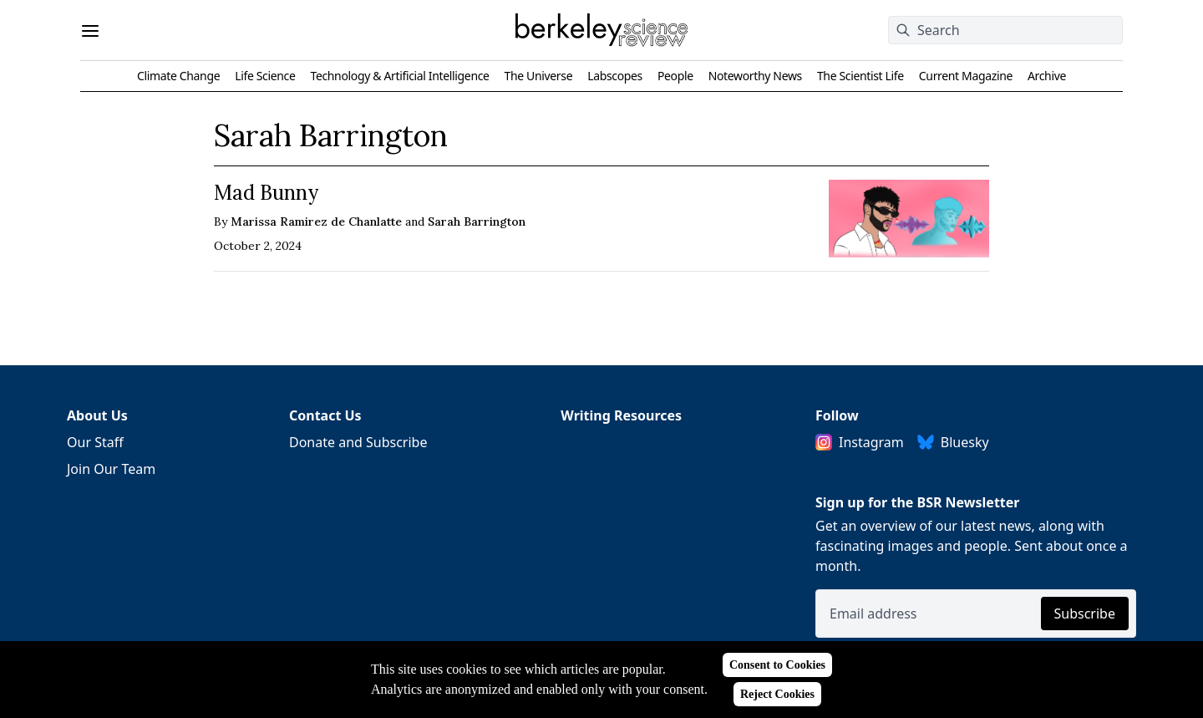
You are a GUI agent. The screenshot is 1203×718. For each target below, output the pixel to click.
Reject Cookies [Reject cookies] (777, 694)
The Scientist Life (860, 76)
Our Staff (95, 442)
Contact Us (325, 415)
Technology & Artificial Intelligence (399, 76)
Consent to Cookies (777, 665)
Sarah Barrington (476, 221)
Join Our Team (111, 469)
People (675, 76)
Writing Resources (621, 415)
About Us (97, 415)
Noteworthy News (755, 76)
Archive (1047, 76)
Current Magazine (966, 76)
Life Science (265, 76)
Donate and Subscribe (358, 442)
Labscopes (614, 76)
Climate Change (178, 76)
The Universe (539, 76)
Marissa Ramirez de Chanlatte (316, 221)
